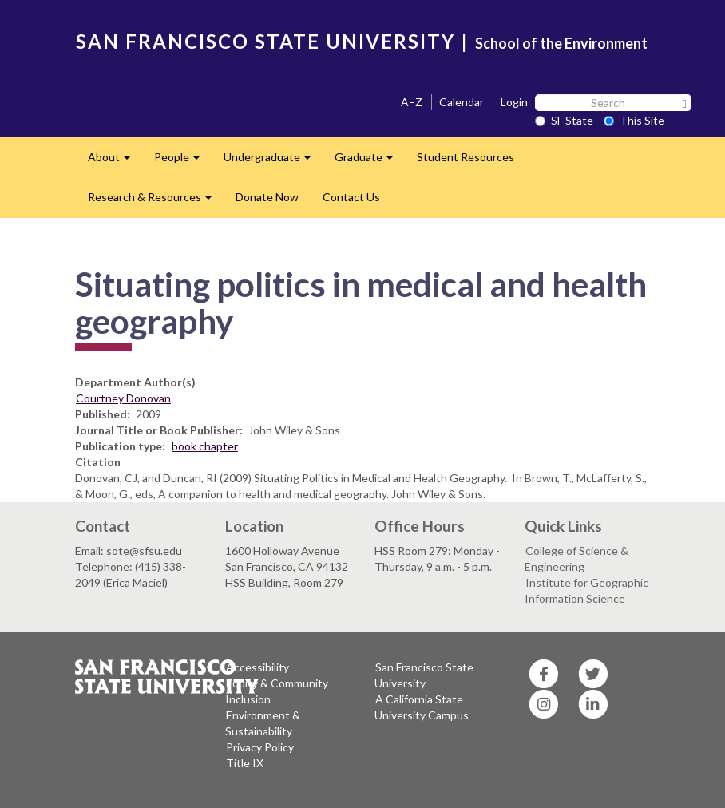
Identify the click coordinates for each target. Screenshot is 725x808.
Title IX (244, 763)
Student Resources (465, 157)
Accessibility (257, 667)
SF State (564, 120)
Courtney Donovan (123, 398)
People (183, 161)
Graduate (370, 161)
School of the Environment (561, 43)
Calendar (461, 102)
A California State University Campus (421, 707)
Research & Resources (156, 201)
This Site (634, 120)
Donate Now (267, 197)
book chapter (205, 446)
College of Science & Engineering (576, 558)
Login (514, 102)
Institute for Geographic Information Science (586, 590)
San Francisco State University (423, 675)
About (115, 161)
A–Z (411, 102)
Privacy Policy (260, 747)
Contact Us (351, 197)
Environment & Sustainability (262, 723)
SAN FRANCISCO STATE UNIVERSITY (265, 41)
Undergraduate (273, 161)
